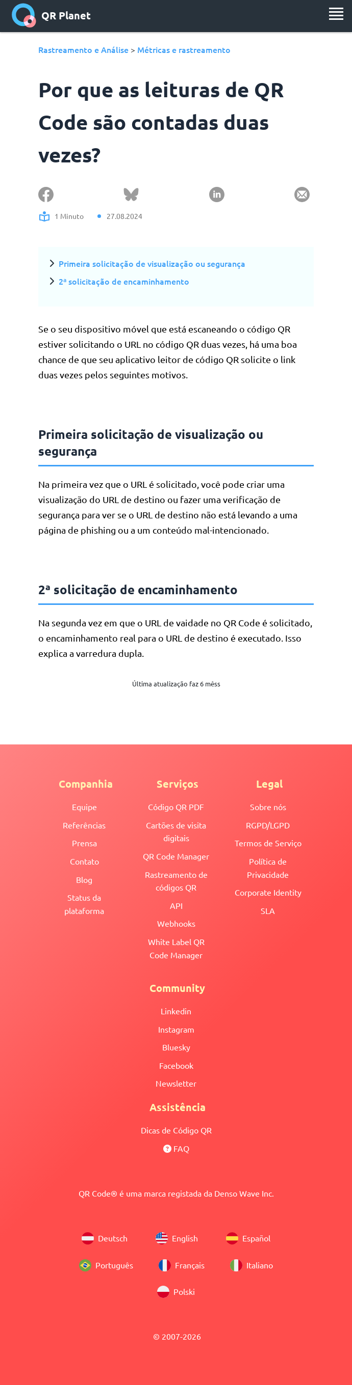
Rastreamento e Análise (83, 49)
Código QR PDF (176, 806)
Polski (176, 1292)
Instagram (176, 1029)
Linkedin (176, 1011)
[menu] (336, 13)
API (176, 905)
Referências (84, 825)
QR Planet (51, 15)
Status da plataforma (84, 904)
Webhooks (176, 923)
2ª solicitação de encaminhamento (124, 281)
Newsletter (176, 1083)
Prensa (84, 843)
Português (106, 1265)
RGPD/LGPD (268, 825)
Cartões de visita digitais (176, 831)
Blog (84, 879)
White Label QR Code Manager (176, 948)
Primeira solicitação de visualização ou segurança (152, 263)
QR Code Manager (176, 856)
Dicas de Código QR (176, 1130)
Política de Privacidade (268, 867)
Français (182, 1265)
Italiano (251, 1265)
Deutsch (105, 1238)
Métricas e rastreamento (184, 49)
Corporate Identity (268, 892)
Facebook (176, 1065)
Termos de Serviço (268, 843)
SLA (268, 910)
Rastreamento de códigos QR (176, 881)
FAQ (176, 1148)
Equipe (84, 806)
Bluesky (176, 1047)
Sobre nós (268, 806)
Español (248, 1238)
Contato (84, 861)
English (177, 1238)
